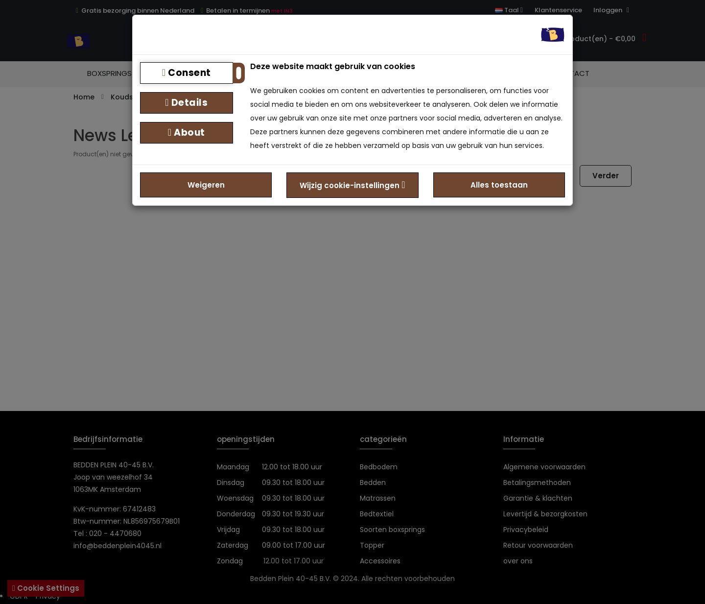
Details (186, 102)
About (186, 132)
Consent (186, 72)
